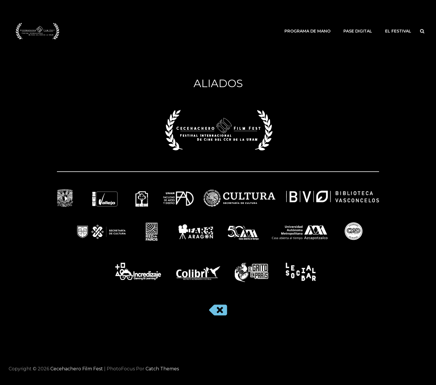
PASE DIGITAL (357, 31)
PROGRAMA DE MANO (307, 31)
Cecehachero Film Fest (76, 368)
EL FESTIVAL (398, 31)
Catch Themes (162, 368)
